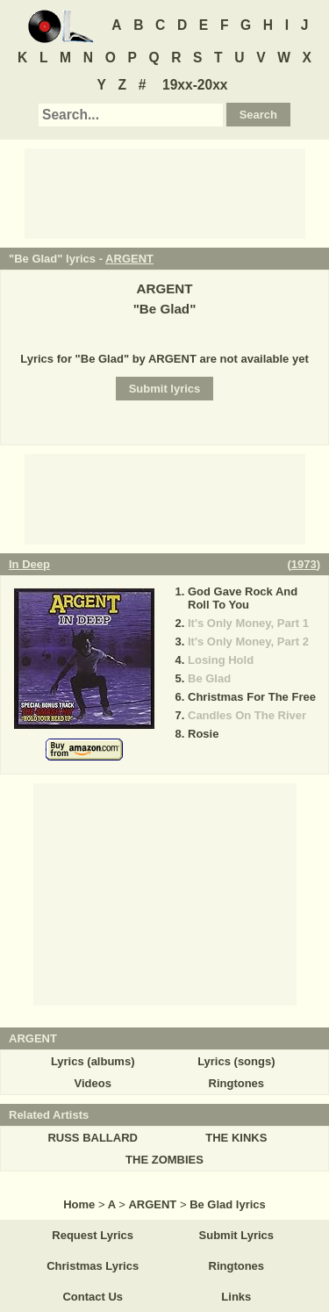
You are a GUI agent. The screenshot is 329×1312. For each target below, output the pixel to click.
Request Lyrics (92, 1235)
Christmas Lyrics (92, 1265)
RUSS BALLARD (92, 1137)
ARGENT (129, 258)
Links (236, 1296)
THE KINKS (236, 1137)
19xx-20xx (195, 84)
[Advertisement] (165, 192)
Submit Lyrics (236, 1235)
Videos (92, 1083)
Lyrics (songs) (236, 1061)
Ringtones (237, 1083)
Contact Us (92, 1296)
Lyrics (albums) (93, 1061)
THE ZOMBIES (164, 1159)
